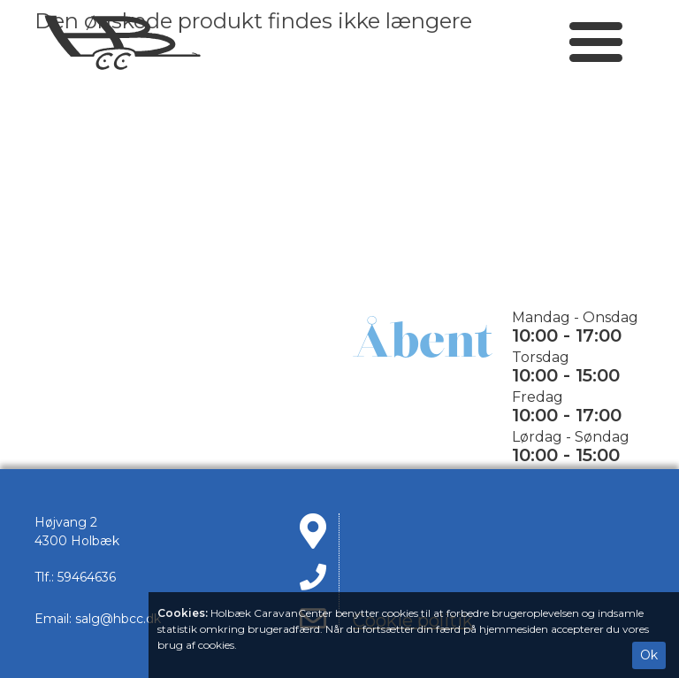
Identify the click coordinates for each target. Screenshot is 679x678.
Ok (649, 655)
